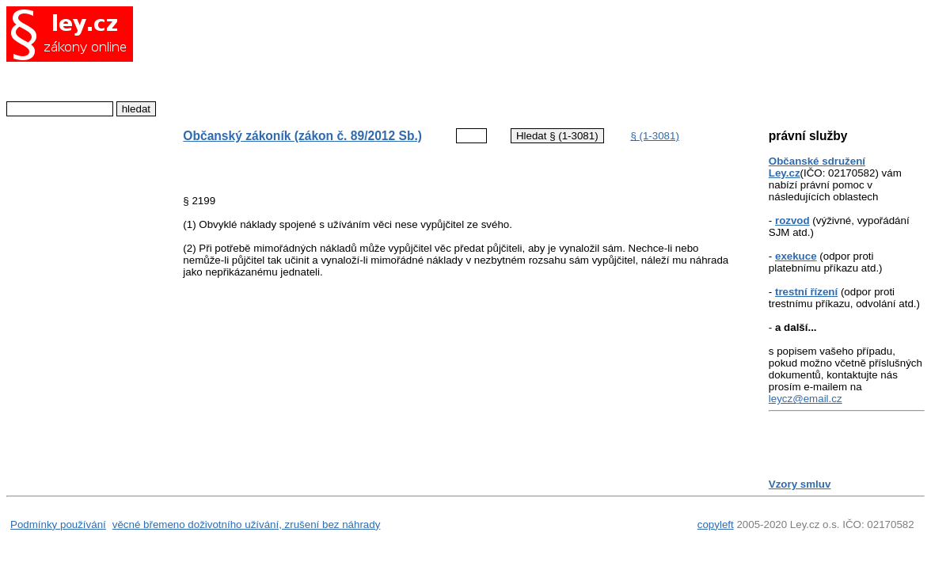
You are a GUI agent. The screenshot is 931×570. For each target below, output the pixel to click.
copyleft (715, 524)
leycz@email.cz (805, 399)
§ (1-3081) (654, 136)
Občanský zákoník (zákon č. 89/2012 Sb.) (302, 135)
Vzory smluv (800, 484)
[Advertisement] (449, 59)
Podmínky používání (58, 524)
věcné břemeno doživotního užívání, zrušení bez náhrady (246, 524)
